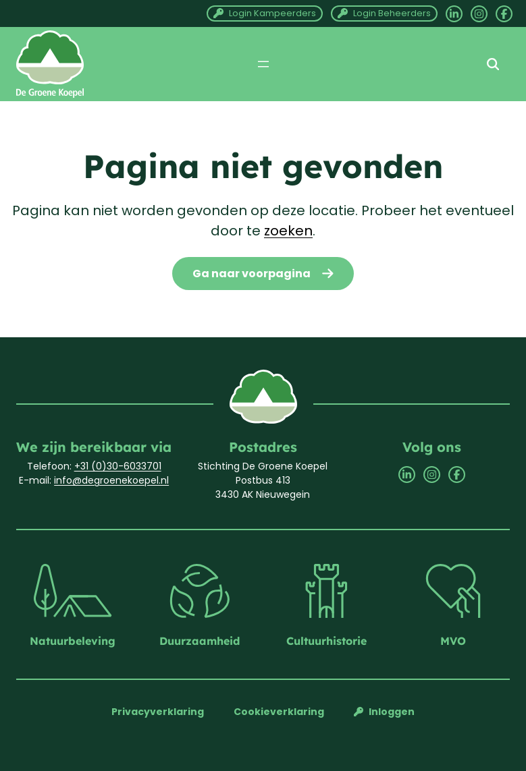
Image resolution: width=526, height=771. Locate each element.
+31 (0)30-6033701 (117, 466)
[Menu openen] (263, 64)
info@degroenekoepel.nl (111, 480)
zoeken (288, 230)
